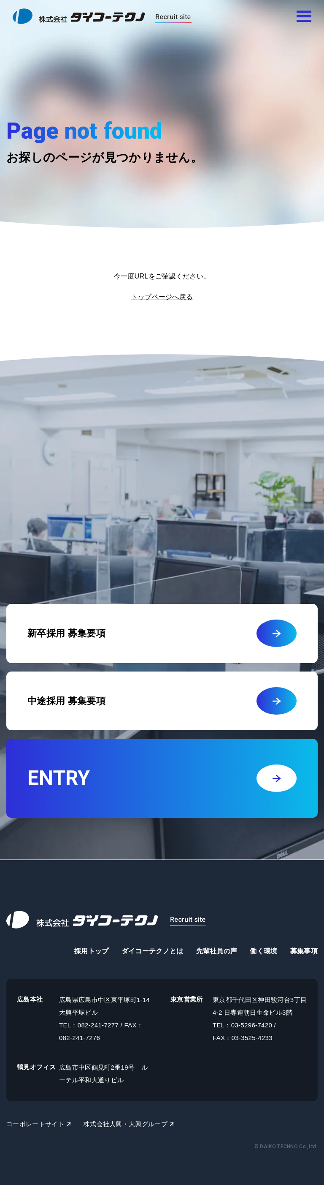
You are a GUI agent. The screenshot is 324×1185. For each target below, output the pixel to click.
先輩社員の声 (217, 951)
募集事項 (304, 951)
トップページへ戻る (162, 296)
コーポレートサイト (35, 1124)
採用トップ (91, 951)
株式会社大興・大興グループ (125, 1124)
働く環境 (263, 951)
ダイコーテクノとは (153, 951)
